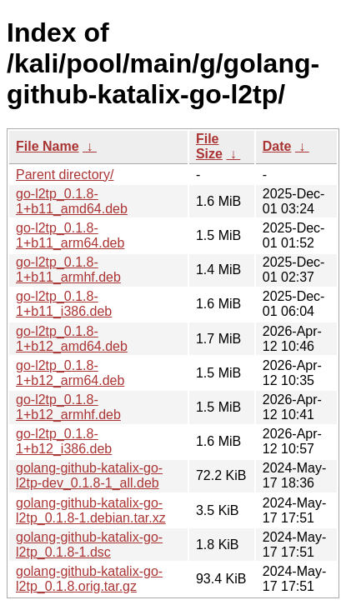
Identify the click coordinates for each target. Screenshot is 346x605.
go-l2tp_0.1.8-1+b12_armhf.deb (68, 407)
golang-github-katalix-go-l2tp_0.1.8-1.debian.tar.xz (91, 510)
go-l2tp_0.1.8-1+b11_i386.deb (64, 303)
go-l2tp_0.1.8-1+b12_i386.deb (64, 441)
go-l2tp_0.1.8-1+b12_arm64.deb (70, 373)
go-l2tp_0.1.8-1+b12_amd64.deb (72, 338)
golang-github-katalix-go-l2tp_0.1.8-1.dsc (89, 544)
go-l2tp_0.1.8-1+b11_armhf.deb (68, 269)
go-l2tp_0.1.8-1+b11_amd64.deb (72, 201)
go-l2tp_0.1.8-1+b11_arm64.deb (70, 235)
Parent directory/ (64, 175)
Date (277, 146)
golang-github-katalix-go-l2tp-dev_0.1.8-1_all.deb (89, 475)
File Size (209, 146)
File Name (47, 146)
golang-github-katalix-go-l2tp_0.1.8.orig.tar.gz (89, 578)
